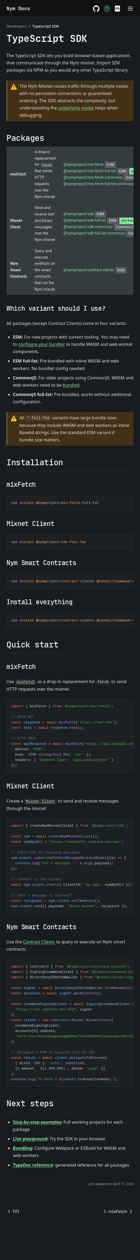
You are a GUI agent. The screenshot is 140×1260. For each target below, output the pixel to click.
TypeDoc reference (33, 1165)
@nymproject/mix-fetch (89, 164)
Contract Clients (39, 942)
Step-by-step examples (37, 1122)
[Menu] (130, 8)
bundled (71, 385)
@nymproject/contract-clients (95, 270)
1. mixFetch (119, 1211)
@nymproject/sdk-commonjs (100, 227)
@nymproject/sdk (84, 214)
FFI (12, 1211)
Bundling (22, 1148)
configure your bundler (41, 344)
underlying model (76, 108)
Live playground (30, 1139)
